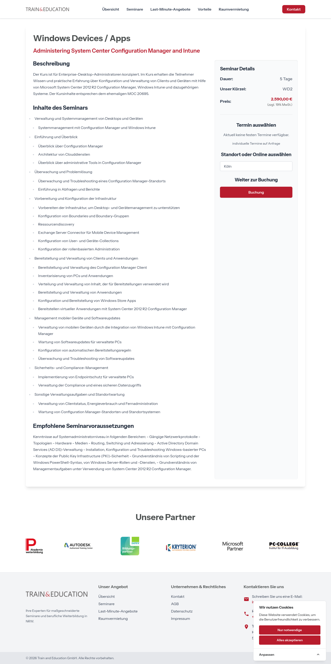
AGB (175, 603)
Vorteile (204, 9)
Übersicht (110, 9)
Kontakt (294, 9)
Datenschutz (182, 611)
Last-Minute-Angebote (170, 9)
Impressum (180, 618)
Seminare (134, 9)
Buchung (256, 192)
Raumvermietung (234, 9)
